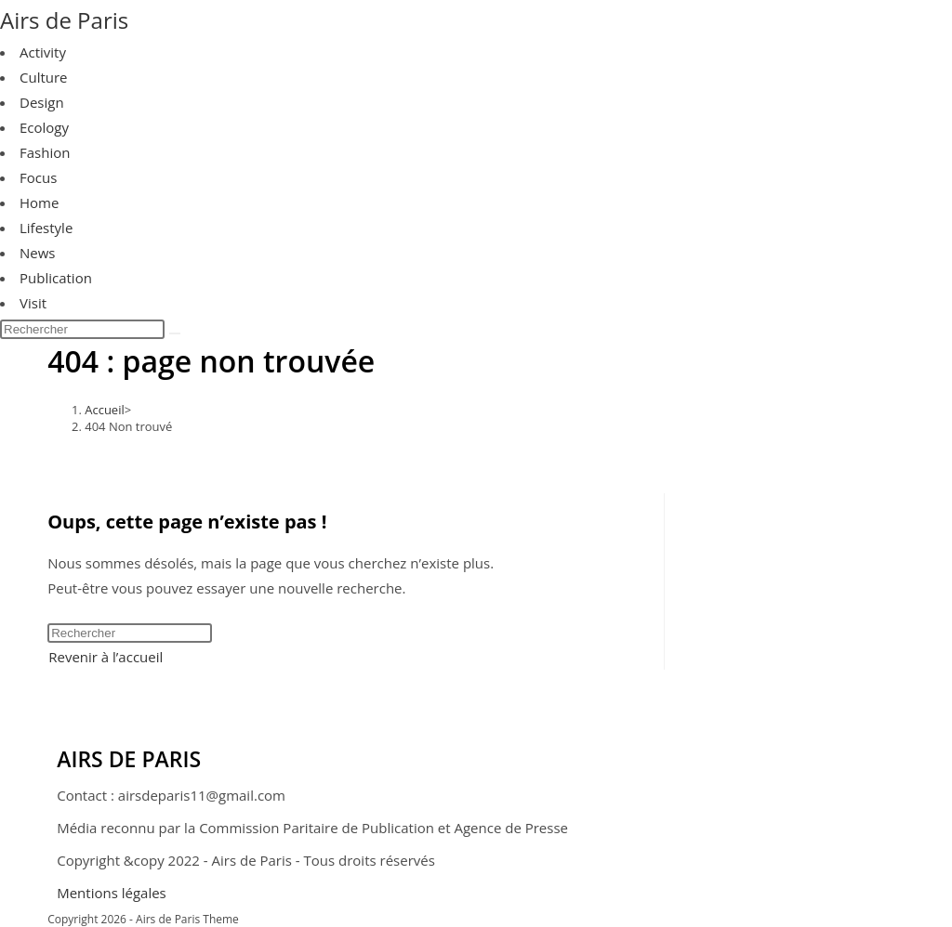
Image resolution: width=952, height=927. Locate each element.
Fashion (45, 152)
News (38, 252)
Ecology (44, 127)
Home (39, 202)
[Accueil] (105, 409)
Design (42, 102)
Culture (44, 77)
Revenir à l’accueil (105, 656)
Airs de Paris (64, 20)
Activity (43, 52)
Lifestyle (46, 227)
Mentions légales (111, 892)
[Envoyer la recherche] (174, 333)
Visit (33, 303)
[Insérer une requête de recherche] (82, 329)
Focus (38, 177)
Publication (56, 277)
